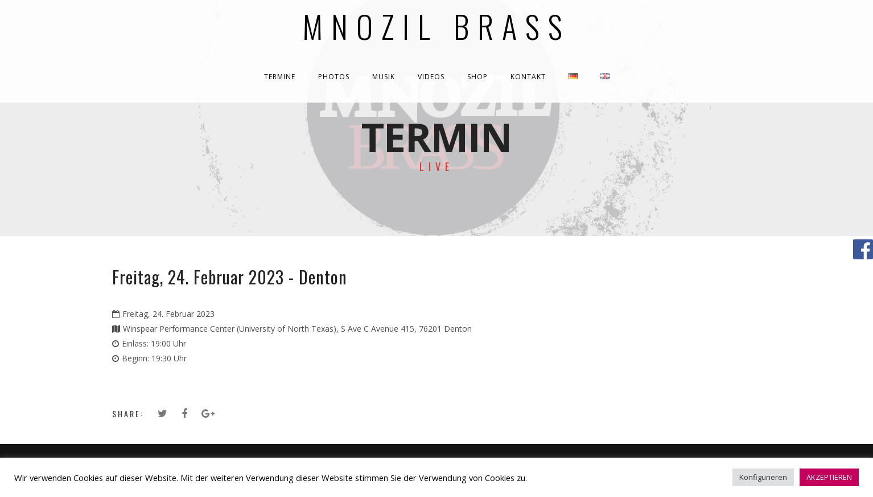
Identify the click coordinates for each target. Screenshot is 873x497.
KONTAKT (528, 77)
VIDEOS (431, 77)
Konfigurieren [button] (763, 477)
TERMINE (279, 77)
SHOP (477, 77)
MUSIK (383, 77)
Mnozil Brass (437, 25)
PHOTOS (333, 77)
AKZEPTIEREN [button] (829, 477)
